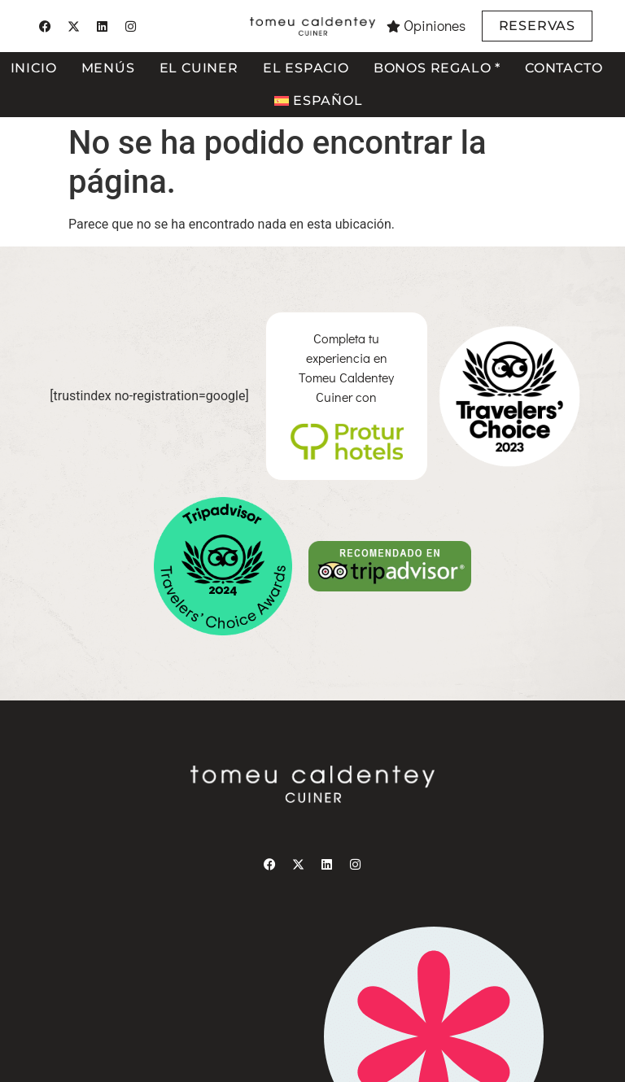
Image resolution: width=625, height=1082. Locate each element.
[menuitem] (318, 101)
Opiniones (434, 25)
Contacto (563, 68)
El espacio (306, 68)
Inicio (34, 68)
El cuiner (199, 68)
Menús (108, 68)
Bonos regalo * (437, 68)
